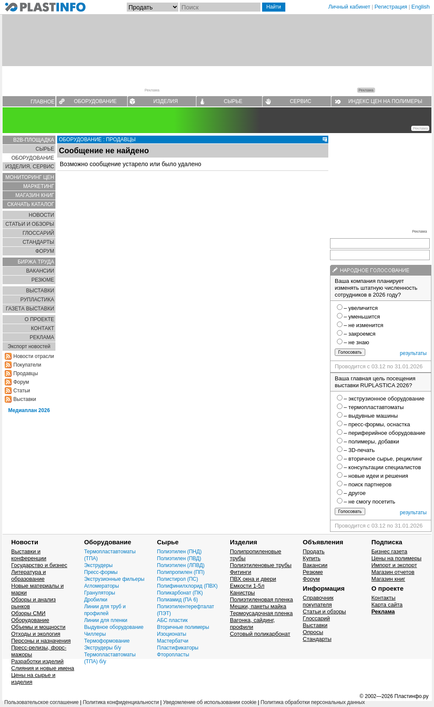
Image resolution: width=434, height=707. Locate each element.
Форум (21, 382)
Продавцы (25, 373)
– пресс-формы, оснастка (377, 424)
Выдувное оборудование (114, 627)
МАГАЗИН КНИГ (34, 195)
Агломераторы (101, 586)
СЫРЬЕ (233, 101)
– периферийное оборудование (384, 433)
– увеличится (361, 308)
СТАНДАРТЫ (38, 242)
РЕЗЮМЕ (42, 280)
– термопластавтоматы (374, 407)
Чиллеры (95, 634)
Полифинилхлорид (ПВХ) (187, 586)
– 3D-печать (359, 450)
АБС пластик (172, 620)
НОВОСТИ (41, 215)
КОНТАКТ (42, 328)
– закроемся (360, 334)
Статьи (21, 391)
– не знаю (356, 342)
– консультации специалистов (382, 467)
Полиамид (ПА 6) (177, 600)
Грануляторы (99, 593)
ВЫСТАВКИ (40, 291)
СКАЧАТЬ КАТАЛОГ (30, 204)
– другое (355, 493)
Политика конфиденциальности (121, 702)
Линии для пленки (106, 620)
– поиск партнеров (367, 484)
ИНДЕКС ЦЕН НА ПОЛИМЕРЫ (385, 101)
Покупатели (27, 365)
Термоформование (107, 641)
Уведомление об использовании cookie (209, 702)
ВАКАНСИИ (40, 271)
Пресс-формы (101, 572)
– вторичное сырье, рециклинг (383, 458)
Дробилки (95, 600)
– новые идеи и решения (376, 476)
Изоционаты (171, 634)
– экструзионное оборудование (384, 398)
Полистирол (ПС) (177, 579)
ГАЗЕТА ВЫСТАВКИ (30, 309)
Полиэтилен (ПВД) (179, 558)
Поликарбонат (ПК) (180, 593)
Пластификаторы (177, 648)
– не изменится (363, 325)
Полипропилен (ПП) (181, 572)
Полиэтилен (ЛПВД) (181, 565)
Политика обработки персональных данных (313, 702)
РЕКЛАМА (42, 337)
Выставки (24, 399)
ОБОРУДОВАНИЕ (95, 101)
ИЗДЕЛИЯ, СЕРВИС (29, 167)
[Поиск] (220, 7)
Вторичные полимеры (183, 627)
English (420, 6)
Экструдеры (98, 565)
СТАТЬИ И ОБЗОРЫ (29, 224)
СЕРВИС (300, 101)
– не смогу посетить (369, 501)
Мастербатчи (172, 641)
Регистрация (391, 6)
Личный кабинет (349, 6)
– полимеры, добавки (371, 441)
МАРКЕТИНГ (38, 186)
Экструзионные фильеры (114, 579)
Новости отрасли (33, 356)
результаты (413, 353)
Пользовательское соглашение (41, 702)
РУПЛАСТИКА (37, 300)
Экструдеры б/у (102, 648)
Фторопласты (173, 655)
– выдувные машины (371, 416)
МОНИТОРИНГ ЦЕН (30, 177)
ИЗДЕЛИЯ (165, 101)
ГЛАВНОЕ (43, 102)
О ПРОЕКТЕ (39, 319)
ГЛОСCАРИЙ (38, 233)
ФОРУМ (44, 251)
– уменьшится (362, 316)
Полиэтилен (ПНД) (179, 552)
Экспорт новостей (29, 346)
